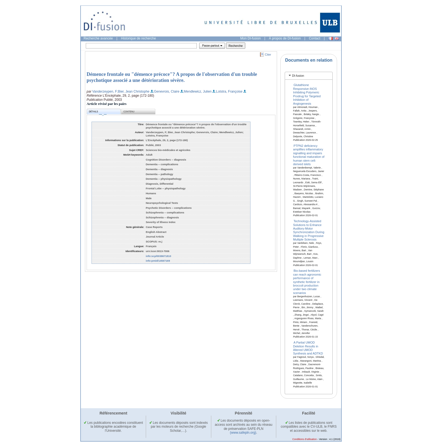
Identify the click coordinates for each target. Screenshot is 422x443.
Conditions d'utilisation (304, 439)
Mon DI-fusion (250, 38)
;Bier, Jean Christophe (133, 91)
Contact (314, 38)
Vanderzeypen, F (104, 91)
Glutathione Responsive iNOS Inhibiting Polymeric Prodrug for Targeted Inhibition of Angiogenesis (307, 94)
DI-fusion (298, 75)
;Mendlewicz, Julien (197, 91)
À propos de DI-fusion (285, 38)
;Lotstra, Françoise (228, 91)
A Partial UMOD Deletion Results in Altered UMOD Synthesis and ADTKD (308, 348)
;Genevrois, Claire (166, 91)
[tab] (309, 76)
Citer (268, 54)
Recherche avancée (98, 38)
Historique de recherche (138, 38)
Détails (97, 112)
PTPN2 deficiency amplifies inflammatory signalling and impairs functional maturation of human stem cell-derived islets (308, 155)
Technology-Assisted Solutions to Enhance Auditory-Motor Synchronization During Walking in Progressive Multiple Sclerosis (308, 230)
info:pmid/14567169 (158, 260)
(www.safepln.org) (243, 433)
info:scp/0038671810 (158, 256)
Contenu (128, 111)
